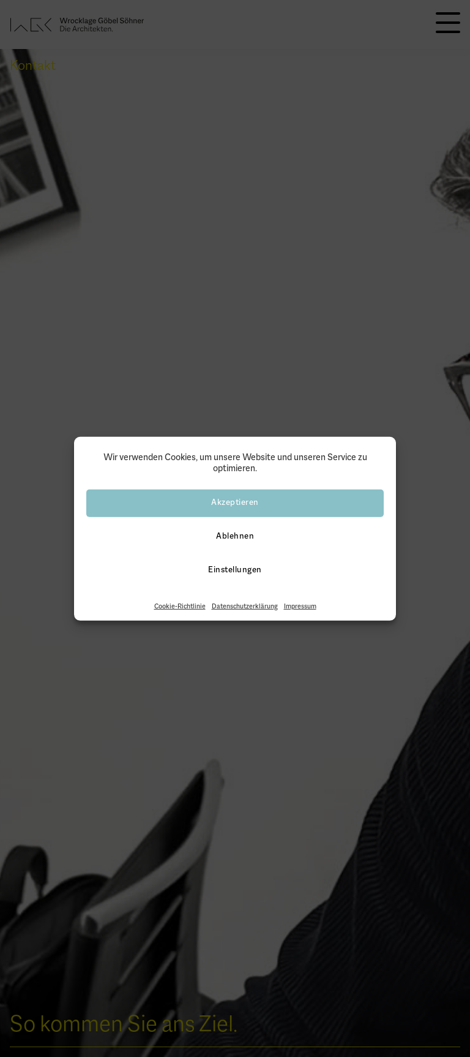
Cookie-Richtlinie (180, 606)
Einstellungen (235, 570)
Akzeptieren (235, 502)
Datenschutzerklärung (245, 606)
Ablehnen (235, 536)
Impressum (300, 606)
